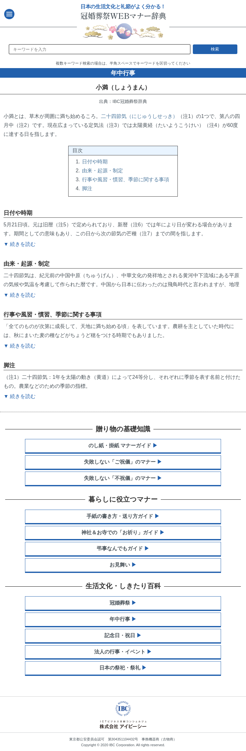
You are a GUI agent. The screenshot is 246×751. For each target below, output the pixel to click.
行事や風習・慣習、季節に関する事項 (125, 179)
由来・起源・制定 (102, 170)
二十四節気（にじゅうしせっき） (139, 116)
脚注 (87, 188)
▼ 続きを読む (20, 396)
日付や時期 (95, 161)
